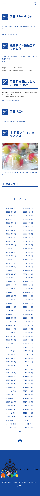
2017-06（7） (11, 402)
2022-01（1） (11, 303)
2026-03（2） (11, 212)
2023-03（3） (11, 278)
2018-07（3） (28, 376)
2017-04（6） (11, 406)
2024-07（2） (11, 248)
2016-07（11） (28, 420)
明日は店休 (17, 111)
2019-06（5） (11, 358)
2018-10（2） (11, 373)
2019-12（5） (11, 347)
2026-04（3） (28, 208)
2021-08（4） (28, 311)
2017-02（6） (11, 409)
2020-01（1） (28, 343)
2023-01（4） (11, 281)
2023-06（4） (28, 270)
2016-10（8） (11, 417)
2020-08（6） (28, 333)
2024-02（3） (28, 256)
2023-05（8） (11, 274)
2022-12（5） (28, 281)
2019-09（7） (28, 351)
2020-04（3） (28, 340)
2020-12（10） (28, 325)
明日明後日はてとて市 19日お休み (22, 83)
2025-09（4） (11, 223)
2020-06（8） (28, 336)
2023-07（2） (11, 270)
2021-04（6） (28, 318)
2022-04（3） (28, 296)
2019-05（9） (28, 358)
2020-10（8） (28, 329)
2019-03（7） (28, 362)
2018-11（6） (28, 369)
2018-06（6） (11, 380)
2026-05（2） (11, 208)
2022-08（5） (28, 289)
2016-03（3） (28, 428)
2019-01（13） (28, 365)
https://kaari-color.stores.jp (13, 68)
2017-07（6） (28, 398)
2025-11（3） (11, 219)
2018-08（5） (11, 376)
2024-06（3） (28, 248)
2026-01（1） (11, 216)
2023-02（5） (28, 278)
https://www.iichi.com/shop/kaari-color (17, 70)
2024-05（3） (11, 252)
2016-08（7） (11, 420)
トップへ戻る (20, 440)
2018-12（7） (11, 369)
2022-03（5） (11, 300)
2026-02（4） (28, 212)
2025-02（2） (28, 234)
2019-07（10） (28, 354)
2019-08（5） (11, 354)
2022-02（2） (28, 300)
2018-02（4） (11, 387)
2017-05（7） (28, 402)
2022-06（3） (28, 292)
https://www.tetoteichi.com (10, 100)
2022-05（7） (11, 296)
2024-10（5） (28, 241)
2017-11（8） (28, 391)
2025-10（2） (28, 219)
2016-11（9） (28, 413)
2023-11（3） (11, 263)
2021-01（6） (11, 325)
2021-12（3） (28, 303)
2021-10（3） (28, 307)
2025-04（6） (28, 230)
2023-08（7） (28, 267)
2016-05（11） (28, 424)
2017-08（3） (11, 398)
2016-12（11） (11, 413)
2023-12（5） (28, 259)
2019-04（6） (11, 362)
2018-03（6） (28, 384)
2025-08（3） (28, 223)
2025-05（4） (11, 230)
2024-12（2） (28, 237)
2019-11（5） (28, 347)
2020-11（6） (11, 329)
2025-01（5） (11, 237)
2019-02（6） (11, 365)
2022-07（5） (11, 292)
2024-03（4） (11, 256)
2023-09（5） (11, 267)
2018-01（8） (28, 387)
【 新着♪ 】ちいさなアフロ (22, 134)
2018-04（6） (11, 384)
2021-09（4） (11, 311)
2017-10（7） (11, 395)
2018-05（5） (28, 380)
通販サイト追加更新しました (22, 47)
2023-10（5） (28, 263)
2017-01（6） (28, 409)
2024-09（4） (11, 245)
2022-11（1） (11, 285)
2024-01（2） (11, 259)
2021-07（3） (11, 314)
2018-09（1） (28, 373)
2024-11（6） (11, 241)
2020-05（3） (11, 340)
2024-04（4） (28, 252)
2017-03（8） (28, 406)
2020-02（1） (11, 343)
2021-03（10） (11, 322)
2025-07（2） (11, 226)
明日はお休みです (21, 16)
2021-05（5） (11, 318)
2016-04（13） (11, 428)
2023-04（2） (28, 274)
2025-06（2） (28, 226)
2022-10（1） (28, 285)
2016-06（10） (11, 424)
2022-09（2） (11, 289)
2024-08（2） (28, 245)
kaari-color (12, 482)
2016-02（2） (20, 431)
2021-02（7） (28, 322)
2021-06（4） (28, 314)
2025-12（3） (28, 216)
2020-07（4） (11, 336)
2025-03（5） (11, 234)
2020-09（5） (11, 333)
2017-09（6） (28, 395)
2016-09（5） (28, 417)
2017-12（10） (11, 391)
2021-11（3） (11, 307)
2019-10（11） (11, 351)
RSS (21, 486)
